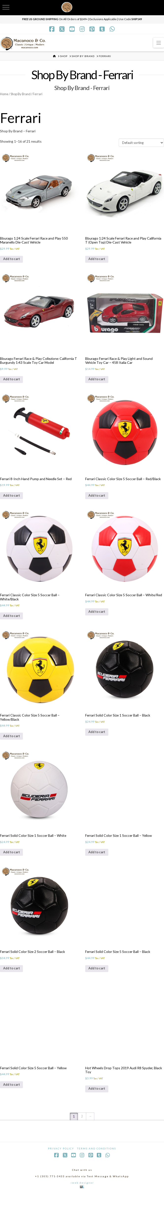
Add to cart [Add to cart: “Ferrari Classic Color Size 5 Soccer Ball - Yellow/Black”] (13, 743)
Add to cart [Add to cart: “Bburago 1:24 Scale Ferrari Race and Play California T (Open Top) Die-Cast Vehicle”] (98, 261)
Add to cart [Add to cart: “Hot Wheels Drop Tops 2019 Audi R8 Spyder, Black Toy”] (98, 1100)
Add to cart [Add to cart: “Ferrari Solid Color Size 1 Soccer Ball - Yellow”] (98, 861)
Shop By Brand (21, 94)
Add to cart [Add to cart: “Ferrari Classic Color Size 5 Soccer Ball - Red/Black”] (98, 500)
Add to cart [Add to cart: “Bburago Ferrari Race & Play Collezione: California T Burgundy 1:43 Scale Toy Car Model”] (13, 382)
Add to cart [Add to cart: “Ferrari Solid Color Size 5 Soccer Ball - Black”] (98, 978)
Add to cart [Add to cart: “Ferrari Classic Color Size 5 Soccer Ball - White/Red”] (98, 617)
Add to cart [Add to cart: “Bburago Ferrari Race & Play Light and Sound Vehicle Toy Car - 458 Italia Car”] (98, 382)
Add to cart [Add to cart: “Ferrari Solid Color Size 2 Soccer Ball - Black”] (13, 978)
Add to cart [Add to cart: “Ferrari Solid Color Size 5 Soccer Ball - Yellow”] (13, 1096)
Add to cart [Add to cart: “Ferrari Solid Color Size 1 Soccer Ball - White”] (13, 861)
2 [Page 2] (82, 1128)
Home (4, 94)
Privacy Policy (61, 1160)
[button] (158, 43)
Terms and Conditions (96, 1160)
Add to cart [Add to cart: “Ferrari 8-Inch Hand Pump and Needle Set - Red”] (13, 500)
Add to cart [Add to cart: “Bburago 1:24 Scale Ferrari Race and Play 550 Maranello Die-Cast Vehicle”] (13, 261)
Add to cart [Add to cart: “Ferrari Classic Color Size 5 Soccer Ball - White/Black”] (13, 621)
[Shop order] (141, 143)
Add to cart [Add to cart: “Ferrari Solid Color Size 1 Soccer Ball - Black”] (98, 739)
